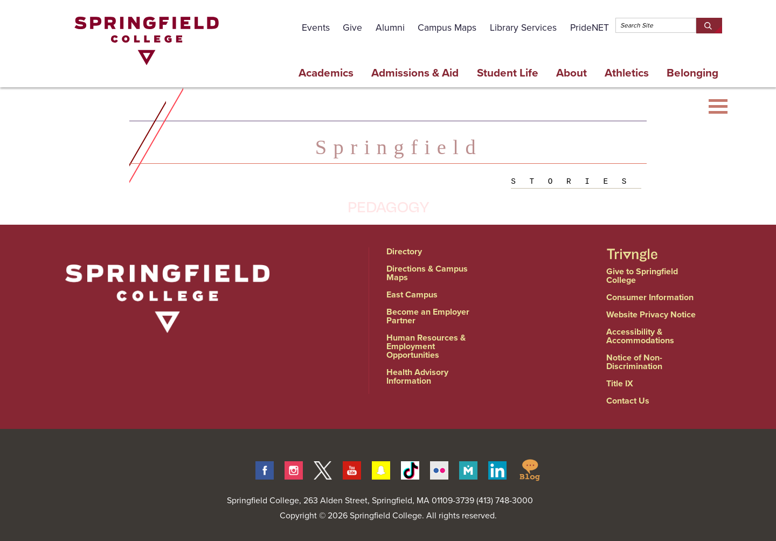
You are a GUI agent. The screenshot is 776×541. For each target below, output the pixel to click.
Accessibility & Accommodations (640, 335)
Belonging (692, 73)
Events (316, 27)
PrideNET (589, 27)
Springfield (399, 147)
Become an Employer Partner (427, 316)
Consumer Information (650, 297)
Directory (404, 251)
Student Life (507, 73)
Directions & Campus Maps (427, 272)
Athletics (627, 73)
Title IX (619, 383)
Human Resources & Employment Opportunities (426, 346)
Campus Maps (447, 27)
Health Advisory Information (417, 376)
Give (352, 27)
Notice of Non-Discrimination (634, 361)
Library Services (523, 27)
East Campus (412, 294)
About (571, 73)
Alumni (390, 27)
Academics (326, 73)
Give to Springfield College (642, 275)
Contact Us (627, 400)
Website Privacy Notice (651, 314)
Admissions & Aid (415, 73)
